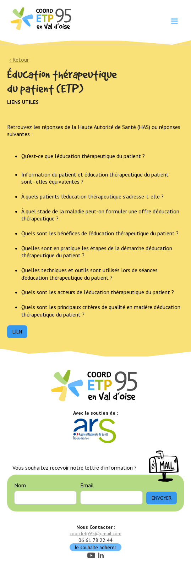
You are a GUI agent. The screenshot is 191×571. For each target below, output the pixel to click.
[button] (174, 21)
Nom (20, 485)
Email (87, 485)
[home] (40, 18)
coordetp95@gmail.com (95, 533)
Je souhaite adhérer (95, 547)
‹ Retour (19, 59)
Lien (17, 332)
